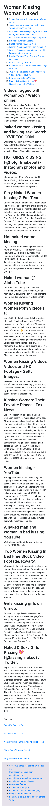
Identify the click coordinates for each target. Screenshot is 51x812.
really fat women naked (20, 793)
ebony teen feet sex (18, 784)
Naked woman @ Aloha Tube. (22, 44)
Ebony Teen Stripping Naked (17, 750)
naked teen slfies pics (19, 787)
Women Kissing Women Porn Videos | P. (27, 47)
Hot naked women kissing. (21, 41)
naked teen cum (16, 775)
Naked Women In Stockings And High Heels (24, 742)
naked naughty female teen (21, 781)
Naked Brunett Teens (13, 733)
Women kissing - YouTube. (21, 62)
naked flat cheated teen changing (24, 790)
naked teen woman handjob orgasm (25, 778)
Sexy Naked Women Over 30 (17, 758)
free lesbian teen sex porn (21, 772)
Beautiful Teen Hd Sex (14, 725)
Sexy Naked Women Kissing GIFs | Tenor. (28, 37)
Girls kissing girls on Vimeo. (22, 78)
